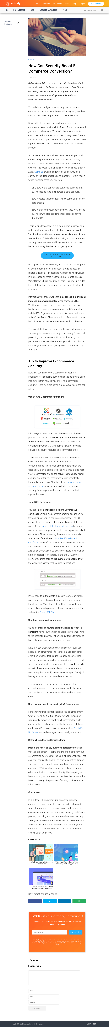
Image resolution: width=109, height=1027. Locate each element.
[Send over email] (79, 901)
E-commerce (19, 10)
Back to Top (92, 1024)
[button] (18, 23)
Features (46, 4)
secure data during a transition (57, 526)
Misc (64, 10)
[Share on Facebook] (35, 901)
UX (7, 10)
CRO (32, 10)
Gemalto (38, 171)
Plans (67, 4)
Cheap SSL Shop (48, 612)
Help (74, 4)
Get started (96, 3)
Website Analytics (48, 10)
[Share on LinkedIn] (64, 901)
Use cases (57, 4)
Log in (82, 4)
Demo (37, 4)
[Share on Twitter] (50, 901)
